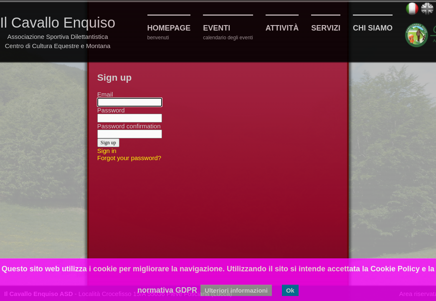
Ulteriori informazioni (236, 290)
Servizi (325, 28)
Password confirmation (129, 126)
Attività (282, 28)
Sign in (107, 150)
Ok (290, 290)
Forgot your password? (129, 157)
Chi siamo (373, 28)
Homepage (169, 28)
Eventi (216, 28)
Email (105, 94)
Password (111, 110)
